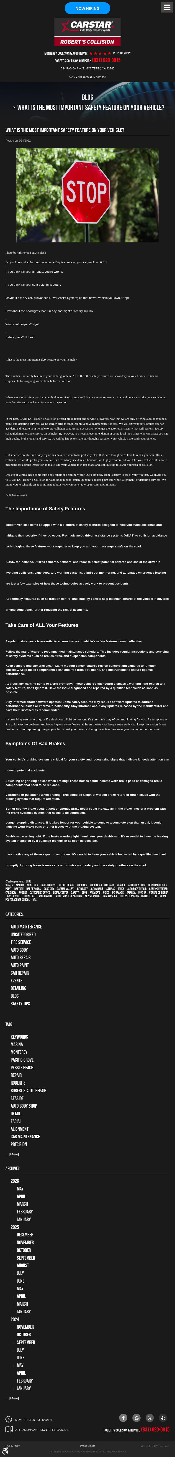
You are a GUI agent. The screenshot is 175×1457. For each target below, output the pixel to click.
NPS (35, 900)
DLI (155, 896)
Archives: (13, 1168)
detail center (60, 893)
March (22, 1204)
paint (8, 889)
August (23, 1265)
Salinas (110, 889)
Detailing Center (157, 885)
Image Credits (87, 1445)
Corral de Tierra (158, 893)
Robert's (82, 885)
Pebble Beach (66, 885)
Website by (155, 1446)
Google (136, 1418)
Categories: (14, 914)
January (24, 1219)
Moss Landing (92, 896)
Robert (23, 893)
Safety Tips (20, 1003)
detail (16, 1113)
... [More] (12, 1154)
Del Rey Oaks (33, 889)
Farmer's (95, 893)
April (21, 1196)
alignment (19, 1129)
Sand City (49, 889)
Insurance (118, 893)
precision (19, 1144)
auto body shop (136, 885)
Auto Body (19, 950)
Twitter (150, 1418)
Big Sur (142, 893)
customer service (40, 893)
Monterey (32, 885)
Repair (16, 1075)
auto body (82, 889)
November (25, 1242)
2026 (15, 1181)
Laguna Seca (110, 896)
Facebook (123, 1418)
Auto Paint (20, 965)
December (25, 1235)
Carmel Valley (65, 889)
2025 (15, 1227)
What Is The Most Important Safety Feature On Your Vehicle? (91, 107)
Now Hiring (87, 8)
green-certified (158, 889)
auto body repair (137, 889)
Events (17, 980)
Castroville (14, 896)
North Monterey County (69, 896)
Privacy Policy (12, 1445)
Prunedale (30, 896)
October (24, 1250)
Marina (20, 885)
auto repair (21, 957)
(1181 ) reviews (122, 53)
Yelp (163, 1418)
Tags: (9, 1024)
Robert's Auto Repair (102, 885)
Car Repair (20, 973)
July (20, 1273)
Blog (87, 97)
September (26, 1258)
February (25, 1211)
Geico (106, 893)
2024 (15, 1319)
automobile (96, 889)
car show (10, 893)
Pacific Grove (48, 885)
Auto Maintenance (26, 927)
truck (121, 889)
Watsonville (46, 896)
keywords (19, 1037)
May (20, 1188)
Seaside (121, 885)
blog (84, 893)
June (20, 1281)
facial (16, 1121)
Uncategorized (23, 934)
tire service (21, 942)
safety (75, 893)
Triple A (131, 893)
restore (19, 889)
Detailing (18, 988)
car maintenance (25, 1136)
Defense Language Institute (135, 896)
